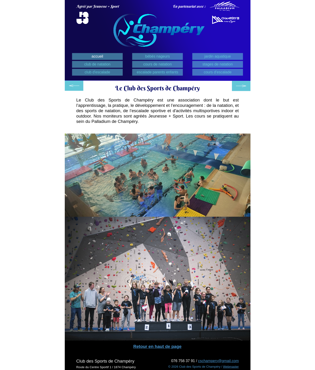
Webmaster (231, 366)
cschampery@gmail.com (218, 361)
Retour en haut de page (157, 346)
